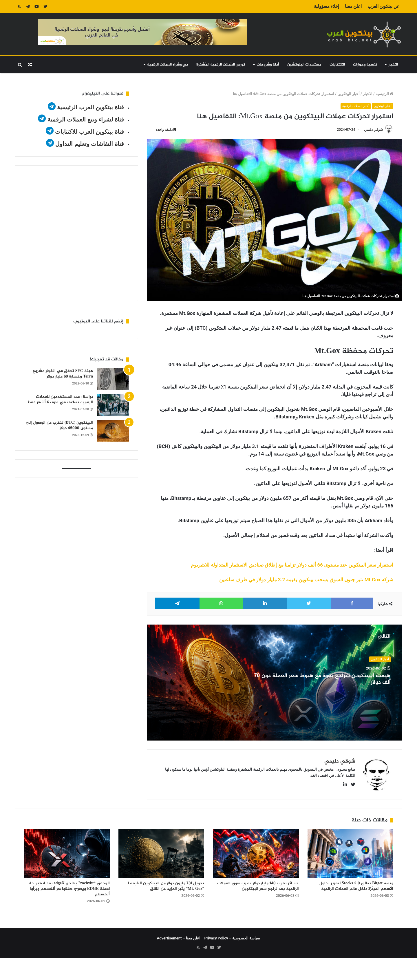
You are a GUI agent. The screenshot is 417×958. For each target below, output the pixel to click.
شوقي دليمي (373, 130)
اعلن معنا (353, 6)
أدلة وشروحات (268, 64)
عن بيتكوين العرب (383, 6)
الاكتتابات (337, 64)
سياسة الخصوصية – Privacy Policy (232, 938)
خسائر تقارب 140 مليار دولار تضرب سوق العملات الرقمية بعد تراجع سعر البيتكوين (258, 886)
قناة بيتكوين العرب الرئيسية (90, 107)
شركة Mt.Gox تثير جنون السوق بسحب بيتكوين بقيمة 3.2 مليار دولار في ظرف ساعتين (306, 580)
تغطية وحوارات (365, 64)
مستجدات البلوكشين (304, 64)
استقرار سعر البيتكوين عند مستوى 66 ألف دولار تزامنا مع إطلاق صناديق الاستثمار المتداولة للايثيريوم (292, 565)
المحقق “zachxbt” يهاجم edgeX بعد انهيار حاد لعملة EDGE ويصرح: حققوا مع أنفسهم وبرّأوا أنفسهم (69, 889)
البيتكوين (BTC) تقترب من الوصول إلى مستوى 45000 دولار (59, 425)
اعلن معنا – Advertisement (179, 938)
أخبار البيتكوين (348, 94)
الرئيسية (384, 94)
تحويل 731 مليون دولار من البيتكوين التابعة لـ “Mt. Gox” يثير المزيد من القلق (165, 886)
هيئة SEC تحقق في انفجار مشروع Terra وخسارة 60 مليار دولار (63, 374)
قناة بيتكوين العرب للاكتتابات (89, 131)
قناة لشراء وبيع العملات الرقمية (85, 119)
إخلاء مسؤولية (326, 6)
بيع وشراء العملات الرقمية (167, 64)
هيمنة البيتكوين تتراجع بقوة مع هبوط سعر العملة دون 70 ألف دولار (322, 679)
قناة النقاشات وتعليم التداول (89, 144)
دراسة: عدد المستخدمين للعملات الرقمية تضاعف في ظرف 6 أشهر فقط (60, 399)
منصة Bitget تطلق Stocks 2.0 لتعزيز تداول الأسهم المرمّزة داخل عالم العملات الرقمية (356, 886)
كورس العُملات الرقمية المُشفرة (220, 64)
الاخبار (393, 64)
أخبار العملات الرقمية (355, 106)
